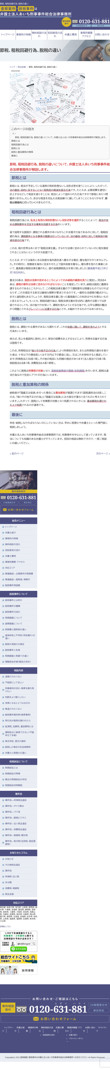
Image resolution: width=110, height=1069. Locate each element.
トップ (12, 67)
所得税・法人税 (12, 876)
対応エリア (10, 568)
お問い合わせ (89, 1029)
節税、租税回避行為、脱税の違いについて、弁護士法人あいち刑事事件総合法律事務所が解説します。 (61, 137)
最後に (14, 156)
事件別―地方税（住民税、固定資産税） (20, 842)
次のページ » (103, 453)
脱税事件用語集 (12, 585)
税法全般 (22, 67)
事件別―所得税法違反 (16, 800)
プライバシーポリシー (74, 1040)
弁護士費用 (71, 34)
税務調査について (13, 618)
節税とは (15, 141)
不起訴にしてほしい (14, 682)
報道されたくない (13, 709)
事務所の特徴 (23, 34)
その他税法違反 (12, 865)
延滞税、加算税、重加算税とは (19, 726)
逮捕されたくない (13, 676)
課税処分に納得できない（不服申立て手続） (19, 734)
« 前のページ (17, 453)
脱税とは (15, 148)
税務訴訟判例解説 (13, 785)
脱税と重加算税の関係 (22, 152)
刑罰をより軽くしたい (15, 697)
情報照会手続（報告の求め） (18, 662)
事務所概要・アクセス (15, 562)
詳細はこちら (5, 926)
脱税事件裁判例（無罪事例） (18, 715)
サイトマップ (101, 1029)
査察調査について (13, 623)
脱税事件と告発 (12, 650)
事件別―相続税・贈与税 (16, 835)
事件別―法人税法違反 (16, 823)
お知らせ (9, 859)
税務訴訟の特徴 (12, 773)
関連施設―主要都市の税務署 (19, 573)
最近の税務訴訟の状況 (16, 779)
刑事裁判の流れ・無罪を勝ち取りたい (19, 690)
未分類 (8, 882)
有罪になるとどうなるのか (17, 703)
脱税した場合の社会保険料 (18, 747)
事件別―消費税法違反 (16, 829)
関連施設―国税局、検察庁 (17, 579)
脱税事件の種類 (12, 606)
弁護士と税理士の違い (15, 753)
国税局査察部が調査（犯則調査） (68, 370)
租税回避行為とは (20, 144)
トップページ (7, 34)
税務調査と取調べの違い (17, 656)
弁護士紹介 (10, 532)
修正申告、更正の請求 (15, 741)
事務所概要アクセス (86, 35)
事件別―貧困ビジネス (15, 817)
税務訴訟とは (11, 768)
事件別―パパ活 (12, 812)
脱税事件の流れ (12, 612)
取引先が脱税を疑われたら (18, 720)
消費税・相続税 (12, 888)
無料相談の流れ (39, 35)
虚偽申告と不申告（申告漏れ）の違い (20, 637)
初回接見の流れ (55, 35)
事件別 (8, 870)
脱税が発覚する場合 (14, 644)
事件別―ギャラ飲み (14, 806)
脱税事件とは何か (13, 600)
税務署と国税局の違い (15, 629)
